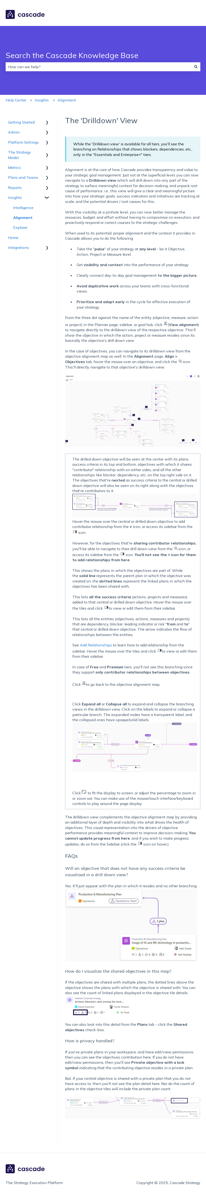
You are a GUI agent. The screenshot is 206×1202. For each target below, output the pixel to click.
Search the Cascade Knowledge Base (72, 55)
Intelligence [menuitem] (23, 207)
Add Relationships (96, 645)
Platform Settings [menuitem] (23, 142)
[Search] (195, 66)
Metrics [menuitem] (14, 167)
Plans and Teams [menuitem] (23, 177)
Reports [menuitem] (15, 187)
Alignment (67, 100)
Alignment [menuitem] (23, 217)
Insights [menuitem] (15, 197)
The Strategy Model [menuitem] (19, 155)
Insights (42, 100)
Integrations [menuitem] (18, 247)
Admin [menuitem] (14, 132)
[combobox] (98, 66)
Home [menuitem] (13, 237)
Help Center (16, 100)
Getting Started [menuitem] (21, 122)
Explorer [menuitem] (20, 227)
